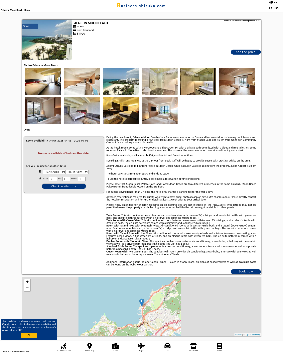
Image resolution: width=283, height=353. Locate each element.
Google (6, 324)
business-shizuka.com (141, 5)
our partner (145, 264)
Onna (26, 26)
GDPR (20, 330)
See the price (246, 52)
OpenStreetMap (253, 334)
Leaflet (238, 334)
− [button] (27, 288)
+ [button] (27, 282)
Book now (245, 271)
